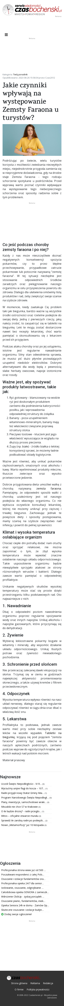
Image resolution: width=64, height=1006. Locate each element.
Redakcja (48, 983)
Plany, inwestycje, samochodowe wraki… (24, 802)
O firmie (19, 989)
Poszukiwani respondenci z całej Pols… (22, 874)
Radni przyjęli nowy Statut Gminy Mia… (23, 793)
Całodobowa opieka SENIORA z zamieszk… (25, 892)
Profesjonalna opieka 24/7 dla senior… (22, 883)
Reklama (35, 983)
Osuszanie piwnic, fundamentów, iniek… (23, 901)
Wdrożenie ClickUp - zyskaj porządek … (22, 896)
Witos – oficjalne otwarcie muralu (20, 815)
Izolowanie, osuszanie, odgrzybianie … (22, 887)
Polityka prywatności (38, 989)
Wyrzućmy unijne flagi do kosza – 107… (23, 788)
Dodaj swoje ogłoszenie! (16, 914)
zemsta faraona (48, 488)
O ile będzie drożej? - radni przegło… (21, 811)
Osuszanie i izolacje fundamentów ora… (23, 879)
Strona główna (19, 983)
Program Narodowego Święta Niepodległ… (25, 797)
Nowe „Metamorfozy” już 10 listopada (22, 825)
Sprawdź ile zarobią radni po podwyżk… (23, 820)
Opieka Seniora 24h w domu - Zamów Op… (25, 905)
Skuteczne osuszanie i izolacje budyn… (22, 909)
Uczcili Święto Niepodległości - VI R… (21, 783)
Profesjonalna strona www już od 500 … (23, 870)
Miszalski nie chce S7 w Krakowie (19, 806)
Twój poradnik (20, 74)
